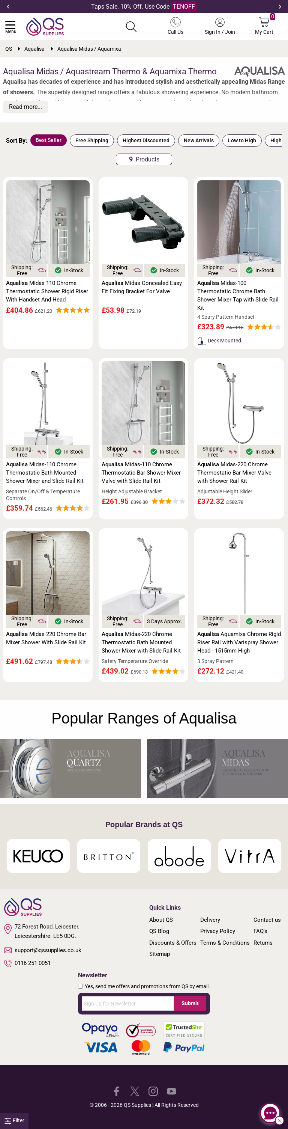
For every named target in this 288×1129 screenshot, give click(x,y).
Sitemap (159, 954)
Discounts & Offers (172, 942)
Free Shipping (91, 140)
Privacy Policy (217, 931)
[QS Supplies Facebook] (116, 1090)
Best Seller (49, 140)
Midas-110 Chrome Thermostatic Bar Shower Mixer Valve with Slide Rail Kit (141, 472)
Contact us (267, 919)
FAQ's (260, 931)
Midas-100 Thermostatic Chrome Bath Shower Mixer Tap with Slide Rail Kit (238, 295)
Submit (190, 1003)
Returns (263, 942)
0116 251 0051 (27, 963)
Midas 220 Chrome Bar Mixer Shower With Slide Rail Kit (46, 638)
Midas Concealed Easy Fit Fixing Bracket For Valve (142, 287)
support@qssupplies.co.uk (42, 950)
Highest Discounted (146, 140)
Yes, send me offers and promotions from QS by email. (147, 986)
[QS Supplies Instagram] (153, 1090)
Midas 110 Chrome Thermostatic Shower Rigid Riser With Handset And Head (47, 291)
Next (280, 7)
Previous (8, 7)
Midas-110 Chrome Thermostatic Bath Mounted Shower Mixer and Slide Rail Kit (45, 472)
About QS (161, 919)
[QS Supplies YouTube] (171, 1090)
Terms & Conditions (225, 942)
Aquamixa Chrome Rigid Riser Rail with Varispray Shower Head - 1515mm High (239, 642)
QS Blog (159, 931)
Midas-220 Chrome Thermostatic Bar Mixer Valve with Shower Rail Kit (234, 472)
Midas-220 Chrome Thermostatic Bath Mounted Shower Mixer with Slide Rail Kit (141, 642)
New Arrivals (199, 140)
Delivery (210, 919)
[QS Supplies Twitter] (135, 1090)
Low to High (242, 140)
